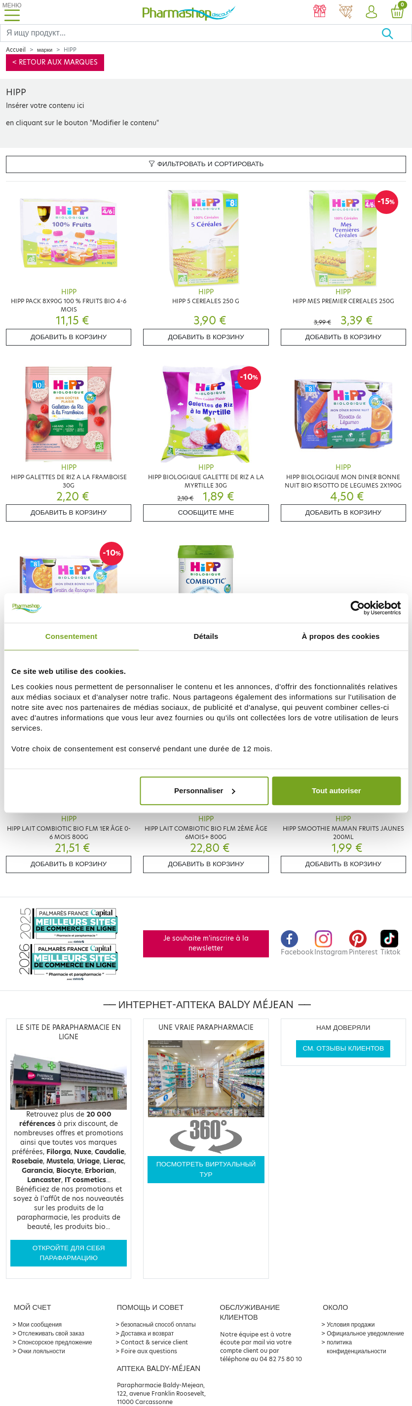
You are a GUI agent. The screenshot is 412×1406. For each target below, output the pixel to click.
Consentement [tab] (71, 636)
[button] (371, 12)
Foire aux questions (149, 1351)
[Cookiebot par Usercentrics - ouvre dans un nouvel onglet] (357, 607)
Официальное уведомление (365, 1333)
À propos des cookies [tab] (341, 636)
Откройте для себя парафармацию (69, 1253)
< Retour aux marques (55, 62)
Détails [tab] (206, 636)
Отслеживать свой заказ (51, 1333)
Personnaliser (204, 790)
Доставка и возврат (147, 1333)
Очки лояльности (41, 1351)
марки (44, 50)
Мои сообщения (40, 1324)
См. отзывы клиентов (343, 1048)
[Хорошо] (396, 33)
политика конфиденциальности (356, 1346)
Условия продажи (351, 1324)
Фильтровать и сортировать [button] (206, 164)
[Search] (190, 33)
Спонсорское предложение (55, 1342)
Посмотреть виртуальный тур (206, 1169)
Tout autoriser (336, 790)
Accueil (16, 50)
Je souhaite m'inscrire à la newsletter (206, 943)
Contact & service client (154, 1342)
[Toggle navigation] (12, 12)
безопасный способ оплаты (158, 1324)
